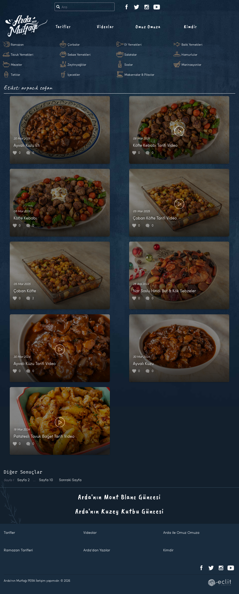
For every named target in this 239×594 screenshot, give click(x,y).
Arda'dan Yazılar (96, 550)
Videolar (105, 26)
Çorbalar (74, 44)
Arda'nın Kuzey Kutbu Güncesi (119, 511)
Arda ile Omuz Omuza (181, 532)
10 (46, 479)
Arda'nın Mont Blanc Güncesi (119, 496)
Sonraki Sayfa (70, 479)
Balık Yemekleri (191, 44)
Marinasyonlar (191, 64)
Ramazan (17, 44)
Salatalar (130, 54)
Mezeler (16, 64)
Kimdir (190, 26)
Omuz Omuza (148, 26)
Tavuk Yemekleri (22, 54)
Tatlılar (15, 74)
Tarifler (63, 26)
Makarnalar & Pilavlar (139, 74)
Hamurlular (189, 54)
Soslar (128, 64)
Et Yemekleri (133, 44)
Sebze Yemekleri (79, 54)
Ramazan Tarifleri (18, 550)
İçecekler (74, 74)
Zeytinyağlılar (77, 64)
